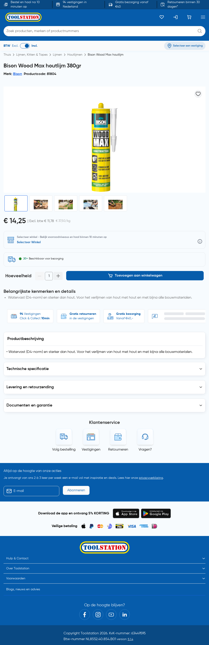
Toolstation (90, 633)
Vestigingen (91, 449)
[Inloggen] (175, 17)
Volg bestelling (64, 449)
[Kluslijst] (161, 17)
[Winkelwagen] (189, 17)
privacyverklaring (151, 477)
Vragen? (145, 449)
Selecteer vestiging (30, 242)
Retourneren (118, 449)
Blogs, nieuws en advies (23, 589)
